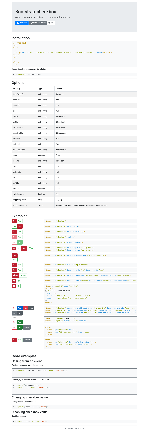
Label (14, 318)
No (14, 221)
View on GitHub (38, 23)
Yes (19, 221)
